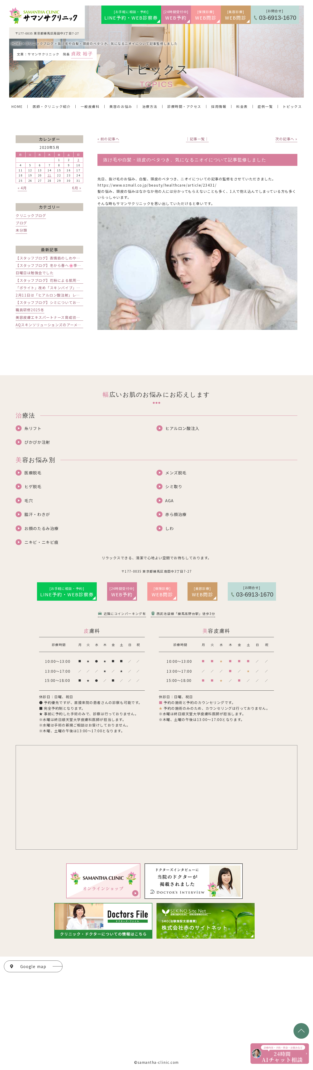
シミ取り (173, 486)
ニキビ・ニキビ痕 (41, 542)
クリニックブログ (31, 215)
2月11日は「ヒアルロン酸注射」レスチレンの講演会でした (67, 294)
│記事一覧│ (197, 138)
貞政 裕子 (82, 53)
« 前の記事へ (108, 138)
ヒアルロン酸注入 (182, 428)
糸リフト (32, 428)
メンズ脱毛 (176, 473)
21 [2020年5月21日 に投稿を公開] (49, 175)
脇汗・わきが (37, 514)
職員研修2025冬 (30, 309)
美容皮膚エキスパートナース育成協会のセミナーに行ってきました (72, 317)
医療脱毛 (32, 473)
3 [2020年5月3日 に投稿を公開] (78, 160)
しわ (169, 528)
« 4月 (22, 187)
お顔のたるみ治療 (41, 528)
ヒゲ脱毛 (32, 486)
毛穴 (28, 500)
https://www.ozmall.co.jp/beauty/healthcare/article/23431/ (157, 184)
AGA (169, 500)
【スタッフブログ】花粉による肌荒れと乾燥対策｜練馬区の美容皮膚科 (76, 280)
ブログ (21, 222)
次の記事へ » (286, 138)
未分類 (21, 230)
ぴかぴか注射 (37, 442)
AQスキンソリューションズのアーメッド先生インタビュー (65, 324)
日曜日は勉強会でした (35, 272)
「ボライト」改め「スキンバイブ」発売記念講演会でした (65, 287)
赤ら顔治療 (176, 514)
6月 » (76, 187)
